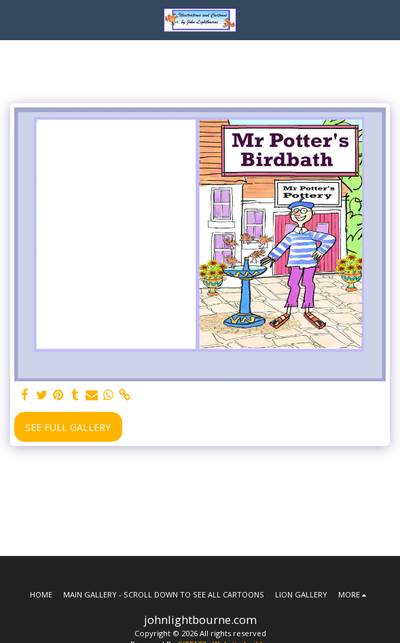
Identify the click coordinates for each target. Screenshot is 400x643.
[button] (14, 19)
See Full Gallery (68, 427)
